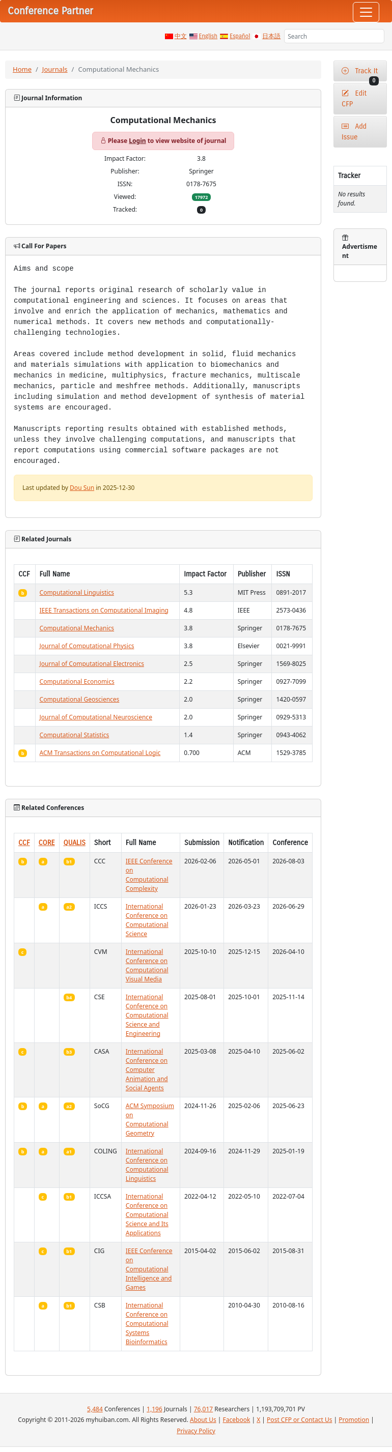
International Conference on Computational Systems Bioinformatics (147, 1323)
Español (240, 36)
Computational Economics (77, 681)
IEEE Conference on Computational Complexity (149, 875)
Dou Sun (82, 487)
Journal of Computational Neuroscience (96, 717)
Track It (360, 74)
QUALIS (75, 842)
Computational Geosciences (80, 699)
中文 (181, 36)
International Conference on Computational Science (147, 920)
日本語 (271, 36)
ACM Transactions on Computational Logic (100, 752)
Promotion (354, 1419)
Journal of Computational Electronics (92, 663)
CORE (47, 842)
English (208, 36)
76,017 (203, 1409)
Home (22, 69)
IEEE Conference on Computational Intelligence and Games (149, 1269)
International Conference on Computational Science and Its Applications (147, 1214)
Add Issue (354, 131)
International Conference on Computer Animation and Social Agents (147, 1069)
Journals (55, 69)
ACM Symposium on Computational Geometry (150, 1119)
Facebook (236, 1419)
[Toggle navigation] (366, 12)
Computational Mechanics (77, 628)
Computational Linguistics (77, 592)
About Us (203, 1419)
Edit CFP (354, 98)
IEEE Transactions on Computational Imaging (104, 610)
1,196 (154, 1409)
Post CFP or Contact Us (299, 1419)
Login (137, 140)
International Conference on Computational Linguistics (147, 1165)
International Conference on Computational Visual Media (147, 965)
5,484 (95, 1409)
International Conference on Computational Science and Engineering (147, 1015)
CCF (24, 842)
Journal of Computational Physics (87, 646)
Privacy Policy (196, 1431)
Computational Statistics (74, 735)
